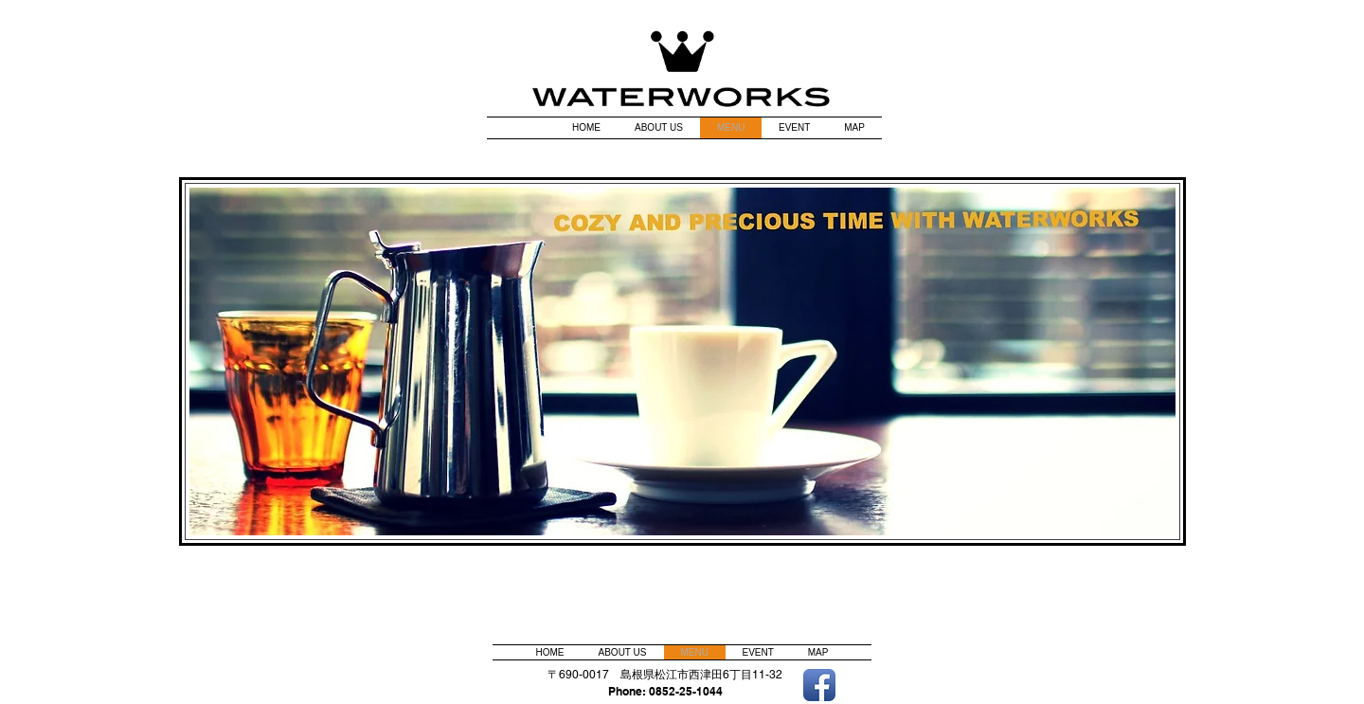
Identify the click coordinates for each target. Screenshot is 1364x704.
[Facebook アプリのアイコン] (819, 685)
